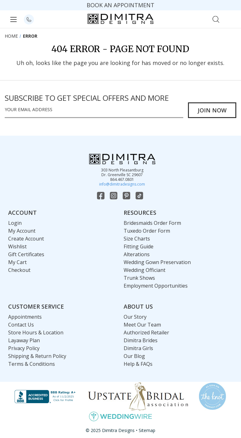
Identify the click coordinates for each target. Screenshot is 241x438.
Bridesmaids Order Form (152, 222)
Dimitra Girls (138, 348)
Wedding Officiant (144, 270)
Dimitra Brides (141, 340)
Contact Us (21, 324)
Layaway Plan (24, 340)
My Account (21, 230)
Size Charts (137, 238)
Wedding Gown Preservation (157, 262)
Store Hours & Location (35, 332)
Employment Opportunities (156, 285)
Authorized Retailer (146, 332)
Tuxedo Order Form (147, 230)
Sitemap (147, 430)
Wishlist (17, 246)
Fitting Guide (138, 246)
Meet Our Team (142, 324)
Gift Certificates (26, 254)
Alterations (137, 254)
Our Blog (134, 356)
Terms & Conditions (31, 363)
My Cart (17, 262)
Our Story (135, 316)
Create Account (26, 238)
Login (15, 222)
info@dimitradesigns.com (122, 184)
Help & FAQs (138, 363)
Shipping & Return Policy (37, 356)
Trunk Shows (139, 277)
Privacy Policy (24, 348)
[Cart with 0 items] (229, 19)
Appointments (25, 316)
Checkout (19, 270)
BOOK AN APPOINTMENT (120, 5)
